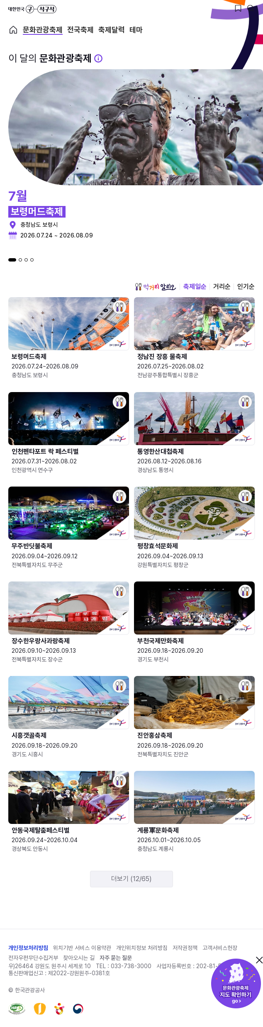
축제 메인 (13, 30)
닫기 (259, 960)
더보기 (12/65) (131, 879)
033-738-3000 (131, 966)
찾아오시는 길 (79, 957)
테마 (136, 30)
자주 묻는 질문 (116, 957)
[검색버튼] (250, 8)
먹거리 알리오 (155, 287)
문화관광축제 (43, 30)
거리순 (222, 287)
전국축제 (80, 30)
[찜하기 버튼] (238, 8)
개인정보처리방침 (28, 948)
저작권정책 (185, 948)
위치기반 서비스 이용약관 (82, 948)
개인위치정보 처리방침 (142, 948)
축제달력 (111, 30)
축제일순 (195, 287)
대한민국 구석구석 (32, 9)
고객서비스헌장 (219, 948)
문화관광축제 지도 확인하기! (236, 983)
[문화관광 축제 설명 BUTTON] (98, 58)
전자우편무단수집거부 (33, 957)
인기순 (246, 287)
